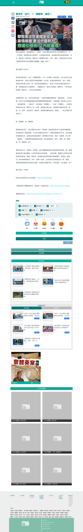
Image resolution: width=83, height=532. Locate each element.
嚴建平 (11, 516)
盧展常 (32, 516)
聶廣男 (27, 516)
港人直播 (32, 497)
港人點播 (22, 495)
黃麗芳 (66, 514)
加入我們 (70, 501)
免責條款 (70, 498)
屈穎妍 (11, 510)
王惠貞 (53, 512)
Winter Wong (38, 516)
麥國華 (16, 512)
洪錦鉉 (57, 514)
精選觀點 (26, 308)
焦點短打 (36, 510)
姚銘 (53, 516)
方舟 (24, 514)
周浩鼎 (36, 512)
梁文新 (46, 516)
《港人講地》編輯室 (27, 510)
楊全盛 (36, 514)
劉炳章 (51, 510)
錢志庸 (44, 514)
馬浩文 (59, 510)
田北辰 (40, 512)
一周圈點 (41, 510)
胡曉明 (32, 512)
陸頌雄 (61, 514)
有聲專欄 (32, 495)
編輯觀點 (41, 250)
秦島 (28, 512)
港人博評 (61, 495)
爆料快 (70, 506)
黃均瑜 (40, 514)
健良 (24, 516)
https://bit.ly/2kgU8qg (44, 178)
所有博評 (61, 498)
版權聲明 (70, 500)
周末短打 (46, 510)
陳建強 (11, 514)
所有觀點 (41, 253)
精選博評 (56, 308)
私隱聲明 (70, 497)
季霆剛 (49, 512)
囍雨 (70, 516)
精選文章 (62, 516)
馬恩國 (16, 514)
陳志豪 (56, 516)
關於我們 (70, 495)
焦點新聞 (12, 495)
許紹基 (11, 512)
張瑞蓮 (16, 510)
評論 (68, 242)
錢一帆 (24, 512)
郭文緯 (20, 512)
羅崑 (50, 516)
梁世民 (55, 510)
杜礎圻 (20, 516)
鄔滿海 (44, 512)
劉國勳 (49, 514)
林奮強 (66, 516)
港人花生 (51, 495)
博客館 (60, 497)
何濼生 (63, 510)
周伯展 (57, 512)
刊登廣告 (70, 504)
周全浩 (20, 514)
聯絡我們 (70, 503)
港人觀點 (41, 495)
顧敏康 (20, 510)
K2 (43, 516)
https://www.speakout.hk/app (60, 186)
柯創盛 (53, 514)
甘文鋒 (16, 516)
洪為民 (27, 514)
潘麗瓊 (61, 512)
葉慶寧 (66, 512)
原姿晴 (68, 510)
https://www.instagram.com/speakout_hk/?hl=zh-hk (44, 194)
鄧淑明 (32, 514)
